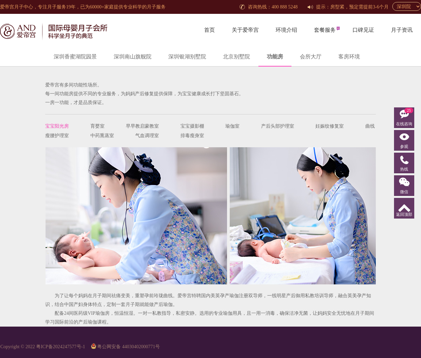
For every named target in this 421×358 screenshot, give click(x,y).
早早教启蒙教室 (142, 126)
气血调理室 (147, 135)
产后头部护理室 (277, 126)
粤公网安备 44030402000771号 (128, 346)
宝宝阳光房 (57, 126)
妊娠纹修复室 (329, 126)
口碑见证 (363, 30)
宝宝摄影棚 (192, 126)
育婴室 (97, 126)
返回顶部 (404, 214)
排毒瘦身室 (192, 135)
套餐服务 (325, 30)
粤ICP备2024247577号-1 (60, 346)
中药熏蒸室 (102, 135)
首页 (209, 30)
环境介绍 (286, 30)
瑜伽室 (232, 126)
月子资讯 (402, 30)
